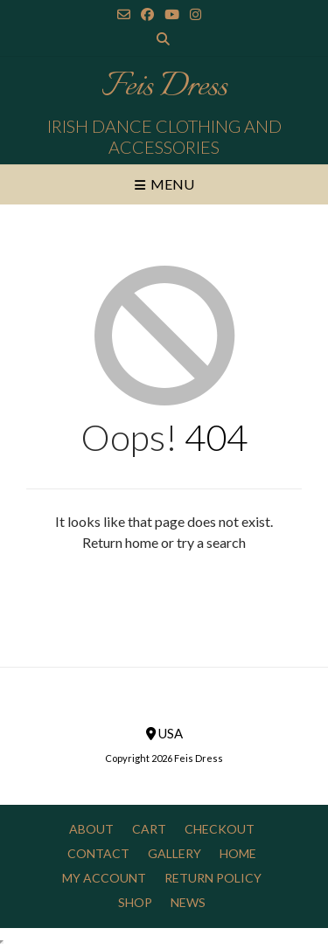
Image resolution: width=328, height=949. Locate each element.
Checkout (220, 828)
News (188, 902)
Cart (149, 828)
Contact (98, 853)
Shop (135, 902)
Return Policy (213, 877)
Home (238, 853)
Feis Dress (164, 87)
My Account (104, 877)
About (91, 828)
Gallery (174, 853)
